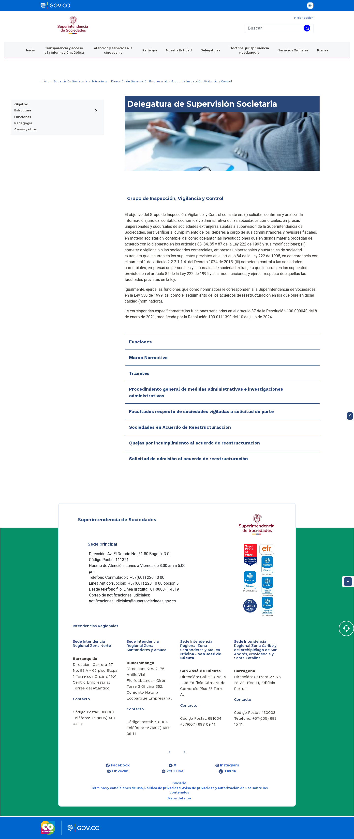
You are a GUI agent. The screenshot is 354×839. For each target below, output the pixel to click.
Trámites (139, 373)
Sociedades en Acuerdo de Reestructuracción (180, 427)
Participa (149, 50)
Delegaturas (210, 50)
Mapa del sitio (179, 798)
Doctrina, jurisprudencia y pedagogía (249, 50)
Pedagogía (23, 123)
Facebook (120, 765)
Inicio (30, 50)
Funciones (22, 117)
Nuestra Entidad (179, 50)
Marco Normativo (148, 357)
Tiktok (230, 771)
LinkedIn (120, 771)
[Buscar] (273, 28)
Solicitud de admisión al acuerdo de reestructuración (188, 458)
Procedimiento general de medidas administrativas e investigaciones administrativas (206, 392)
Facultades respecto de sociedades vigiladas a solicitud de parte (201, 411)
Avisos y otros (25, 129)
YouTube (175, 771)
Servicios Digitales (293, 50)
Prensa (322, 50)
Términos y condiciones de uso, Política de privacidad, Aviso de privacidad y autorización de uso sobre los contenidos (179, 790)
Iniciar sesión (303, 17)
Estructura (22, 110)
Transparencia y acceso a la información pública (64, 50)
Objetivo (21, 104)
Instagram (229, 765)
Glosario (179, 783)
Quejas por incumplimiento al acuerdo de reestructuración (194, 442)
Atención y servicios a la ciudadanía (113, 50)
